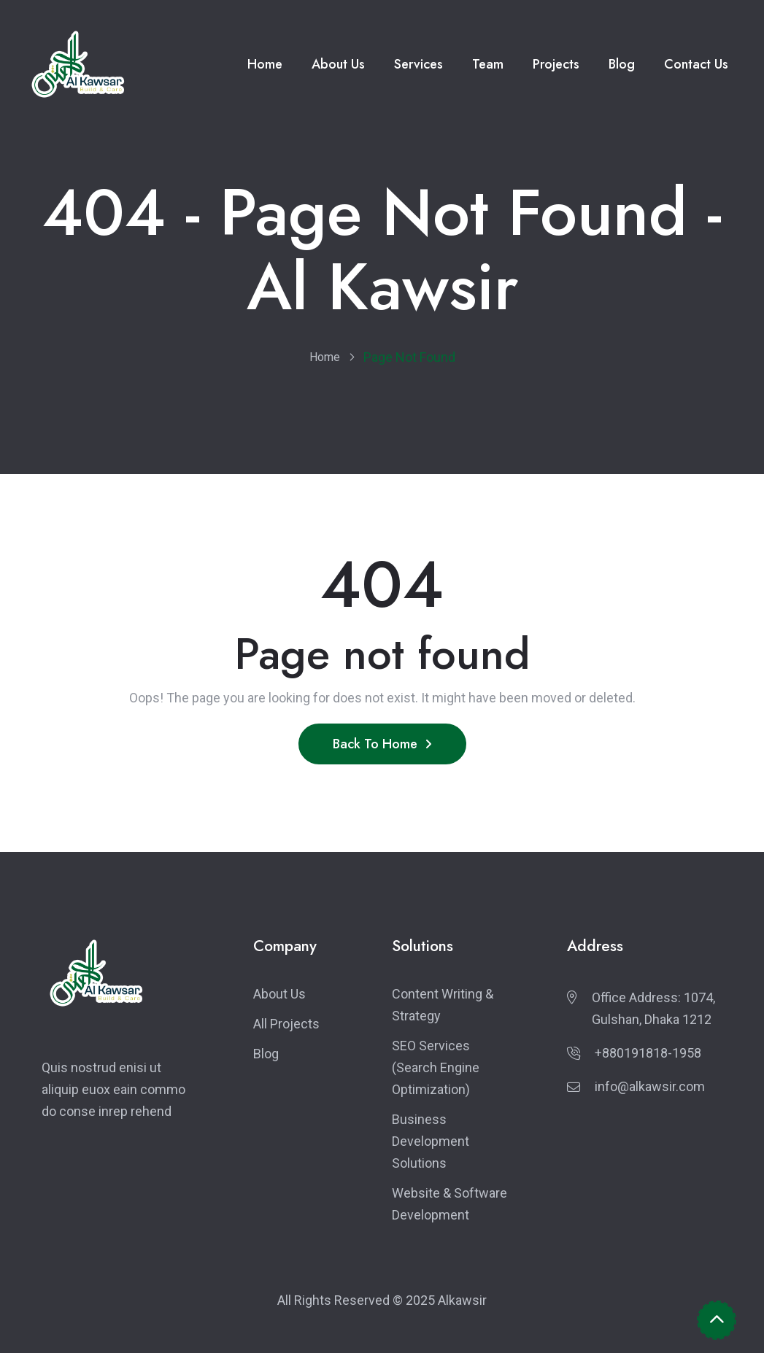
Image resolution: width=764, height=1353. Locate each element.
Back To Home (382, 743)
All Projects (286, 1023)
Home (264, 64)
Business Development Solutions (430, 1141)
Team (487, 64)
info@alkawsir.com (650, 1086)
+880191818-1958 (648, 1053)
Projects (556, 64)
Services (418, 64)
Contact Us (696, 64)
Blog (622, 64)
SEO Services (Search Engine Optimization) (435, 1067)
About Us (338, 64)
